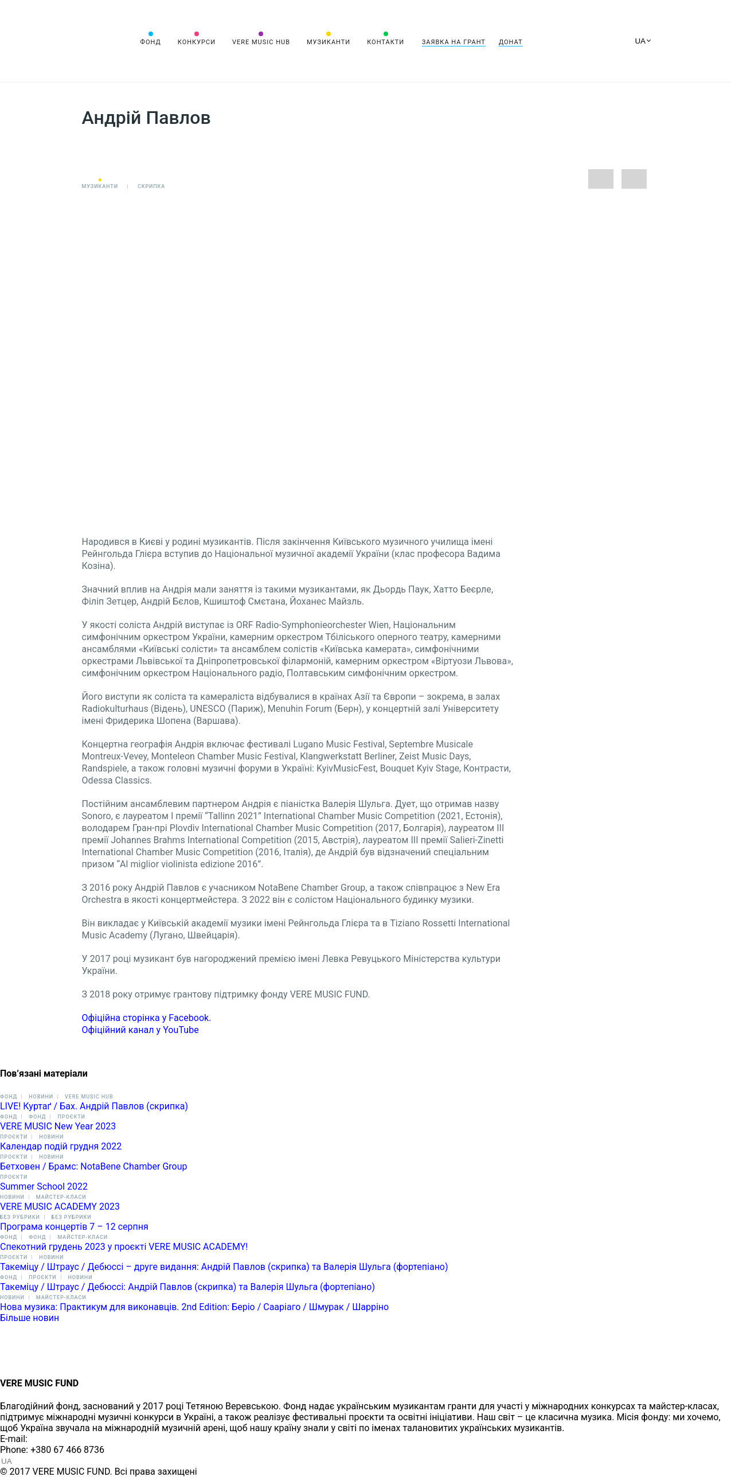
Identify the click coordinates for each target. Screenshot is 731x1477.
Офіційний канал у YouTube (141, 1029)
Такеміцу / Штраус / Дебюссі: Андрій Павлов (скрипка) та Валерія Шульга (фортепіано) (187, 1286)
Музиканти (328, 42)
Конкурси (197, 42)
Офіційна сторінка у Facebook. (147, 1017)
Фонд (150, 42)
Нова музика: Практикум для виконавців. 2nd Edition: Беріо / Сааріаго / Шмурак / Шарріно (194, 1306)
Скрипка (151, 186)
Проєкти (71, 1117)
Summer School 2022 (44, 1186)
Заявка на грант (454, 42)
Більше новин (29, 1317)
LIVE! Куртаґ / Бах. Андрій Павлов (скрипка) (94, 1106)
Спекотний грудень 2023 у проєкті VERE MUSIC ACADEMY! (124, 1246)
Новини (41, 1097)
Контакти (385, 42)
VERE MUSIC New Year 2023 (58, 1126)
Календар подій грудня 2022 (61, 1146)
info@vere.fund (61, 1438)
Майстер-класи (61, 1197)
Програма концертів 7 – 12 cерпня (74, 1226)
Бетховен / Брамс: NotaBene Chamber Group (93, 1166)
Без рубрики (20, 1217)
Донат (511, 42)
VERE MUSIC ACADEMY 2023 (60, 1206)
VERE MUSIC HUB (261, 42)
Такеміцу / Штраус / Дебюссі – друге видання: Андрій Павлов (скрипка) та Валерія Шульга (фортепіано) (224, 1266)
